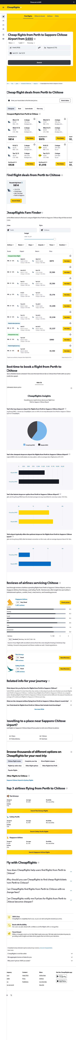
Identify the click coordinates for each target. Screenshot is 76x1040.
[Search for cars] (3, 22)
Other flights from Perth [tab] (54, 755)
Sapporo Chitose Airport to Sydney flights (24, 769)
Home (11, 80)
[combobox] (35, 40)
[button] (74, 2)
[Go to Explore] (3, 26)
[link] (19, 199)
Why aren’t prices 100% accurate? (42, 950)
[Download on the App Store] (62, 972)
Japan (21, 80)
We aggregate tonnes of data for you (42, 946)
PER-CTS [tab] (41, 367)
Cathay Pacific (24, 652)
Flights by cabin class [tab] (19, 755)
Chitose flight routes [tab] (18, 750)
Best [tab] (23, 105)
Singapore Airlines (25, 586)
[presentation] (50, 36)
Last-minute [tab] (33, 105)
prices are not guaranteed (50, 937)
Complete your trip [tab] (35, 750)
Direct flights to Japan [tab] (52, 750)
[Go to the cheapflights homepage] (14, 7)
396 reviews (24, 647)
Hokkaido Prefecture (30, 80)
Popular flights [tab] (17, 759)
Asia (16, 80)
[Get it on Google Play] (62, 967)
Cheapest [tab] (15, 105)
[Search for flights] (3, 13)
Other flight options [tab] (36, 755)
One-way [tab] (44, 105)
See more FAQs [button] (41, 698)
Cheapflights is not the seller (42, 943)
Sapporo (40, 80)
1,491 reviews (24, 592)
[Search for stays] (3, 18)
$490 (44, 35)
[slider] (57, 238)
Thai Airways (24, 641)
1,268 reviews (24, 658)
